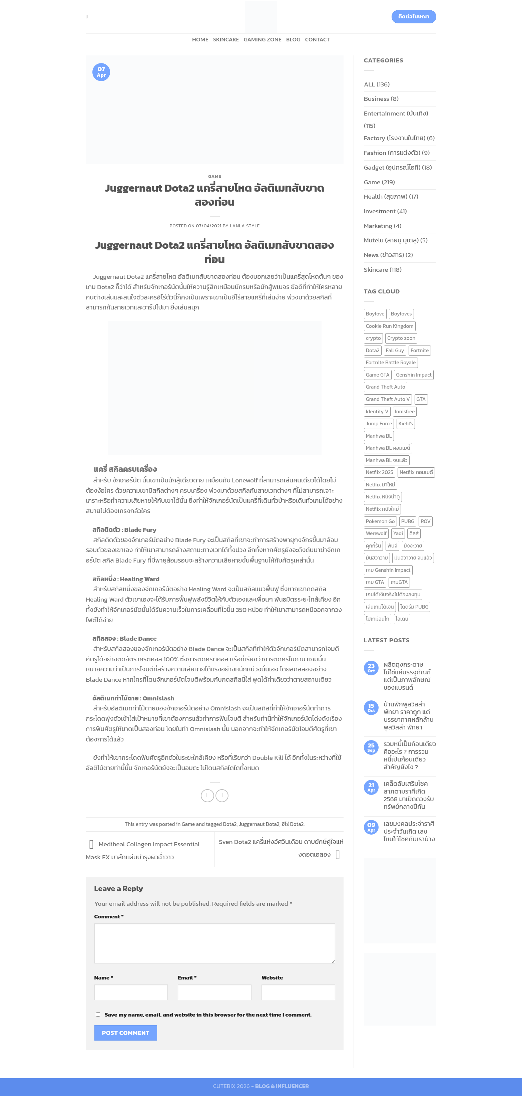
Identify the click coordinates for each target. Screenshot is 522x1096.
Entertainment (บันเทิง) (396, 113)
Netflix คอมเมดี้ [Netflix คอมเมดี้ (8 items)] (416, 472)
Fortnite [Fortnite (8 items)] (420, 350)
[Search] (88, 16)
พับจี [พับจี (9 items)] (392, 546)
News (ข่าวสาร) (384, 255)
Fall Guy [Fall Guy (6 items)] (395, 350)
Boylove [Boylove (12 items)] (375, 313)
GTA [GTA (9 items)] (421, 399)
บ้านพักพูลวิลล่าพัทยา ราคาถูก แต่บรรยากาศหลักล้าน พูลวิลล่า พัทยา (409, 715)
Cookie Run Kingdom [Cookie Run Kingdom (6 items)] (390, 326)
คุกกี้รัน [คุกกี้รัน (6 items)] (373, 546)
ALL (369, 84)
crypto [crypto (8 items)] (373, 338)
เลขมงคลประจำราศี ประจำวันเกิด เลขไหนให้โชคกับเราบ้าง (409, 831)
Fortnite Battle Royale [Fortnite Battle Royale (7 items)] (391, 362)
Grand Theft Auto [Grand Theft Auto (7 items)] (385, 387)
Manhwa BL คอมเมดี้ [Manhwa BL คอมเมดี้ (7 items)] (388, 448)
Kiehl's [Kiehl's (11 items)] (406, 423)
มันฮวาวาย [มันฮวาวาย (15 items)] (377, 558)
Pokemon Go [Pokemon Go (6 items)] (380, 521)
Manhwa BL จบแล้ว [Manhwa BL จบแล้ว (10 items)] (387, 460)
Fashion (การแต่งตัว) (392, 153)
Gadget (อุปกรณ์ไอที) (392, 167)
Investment (380, 211)
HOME (200, 39)
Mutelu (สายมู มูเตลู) (391, 240)
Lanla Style (245, 225)
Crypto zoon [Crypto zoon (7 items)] (401, 338)
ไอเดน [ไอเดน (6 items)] (402, 619)
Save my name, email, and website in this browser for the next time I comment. (208, 1014)
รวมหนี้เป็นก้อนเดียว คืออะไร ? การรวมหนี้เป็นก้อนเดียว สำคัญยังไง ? (410, 755)
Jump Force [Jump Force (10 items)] (379, 423)
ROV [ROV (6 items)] (426, 521)
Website (272, 977)
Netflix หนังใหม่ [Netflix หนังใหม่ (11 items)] (382, 509)
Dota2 (230, 824)
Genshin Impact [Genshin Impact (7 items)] (414, 375)
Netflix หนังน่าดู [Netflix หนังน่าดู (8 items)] (383, 496)
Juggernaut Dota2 (259, 824)
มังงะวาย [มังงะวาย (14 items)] (413, 546)
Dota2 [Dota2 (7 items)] (373, 350)
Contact (317, 39)
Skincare (226, 39)
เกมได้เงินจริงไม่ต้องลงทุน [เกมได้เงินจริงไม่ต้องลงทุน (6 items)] (393, 594)
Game (214, 176)
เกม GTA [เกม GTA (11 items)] (375, 582)
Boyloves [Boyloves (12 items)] (401, 313)
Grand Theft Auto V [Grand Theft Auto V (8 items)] (388, 399)
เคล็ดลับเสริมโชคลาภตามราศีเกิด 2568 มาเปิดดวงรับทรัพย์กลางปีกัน (409, 795)
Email (187, 977)
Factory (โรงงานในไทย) (395, 138)
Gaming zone (263, 39)
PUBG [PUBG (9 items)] (407, 521)
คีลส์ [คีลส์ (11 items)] (414, 533)
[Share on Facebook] (207, 796)
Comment (109, 916)
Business (376, 98)
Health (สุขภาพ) (386, 196)
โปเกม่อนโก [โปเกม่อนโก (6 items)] (377, 619)
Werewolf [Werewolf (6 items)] (376, 533)
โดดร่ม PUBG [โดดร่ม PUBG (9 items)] (414, 607)
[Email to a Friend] (222, 796)
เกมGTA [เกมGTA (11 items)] (399, 582)
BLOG (293, 39)
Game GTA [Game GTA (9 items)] (378, 375)
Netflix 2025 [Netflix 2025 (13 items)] (379, 472)
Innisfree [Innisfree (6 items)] (405, 411)
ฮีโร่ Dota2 (293, 824)
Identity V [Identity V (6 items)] (377, 411)
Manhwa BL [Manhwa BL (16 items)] (379, 436)
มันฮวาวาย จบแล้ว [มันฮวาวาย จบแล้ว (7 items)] (413, 558)
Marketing (378, 226)
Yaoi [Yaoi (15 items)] (398, 533)
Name (103, 977)
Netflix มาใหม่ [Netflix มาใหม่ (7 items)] (380, 484)
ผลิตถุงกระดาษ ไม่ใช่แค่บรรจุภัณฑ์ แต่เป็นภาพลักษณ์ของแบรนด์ (407, 676)
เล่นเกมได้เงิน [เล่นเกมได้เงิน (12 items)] (380, 607)
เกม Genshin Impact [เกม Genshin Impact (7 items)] (388, 570)
